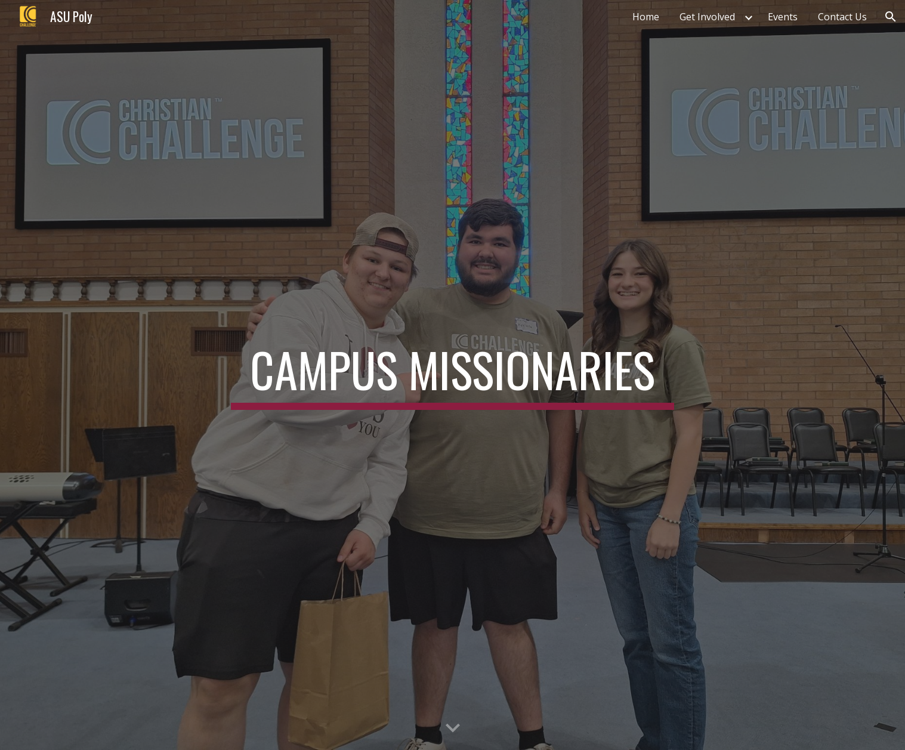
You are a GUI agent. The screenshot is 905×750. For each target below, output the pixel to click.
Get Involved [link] (707, 16)
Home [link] (645, 16)
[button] (890, 16)
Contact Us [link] (842, 16)
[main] (452, 374)
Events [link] (783, 16)
